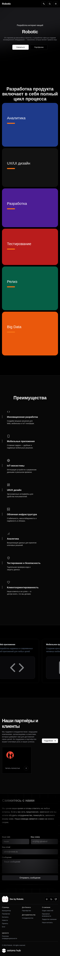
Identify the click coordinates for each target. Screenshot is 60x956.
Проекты (5, 923)
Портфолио (39, 47)
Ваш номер (35, 837)
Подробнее (50, 741)
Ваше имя (6, 837)
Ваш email (6, 847)
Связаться (20, 47)
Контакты (5, 917)
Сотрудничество (27, 918)
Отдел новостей (47, 911)
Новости (5, 920)
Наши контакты (47, 922)
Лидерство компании (49, 919)
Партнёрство (26, 911)
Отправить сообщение (30, 878)
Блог (3, 927)
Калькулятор (6, 911)
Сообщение (6, 857)
